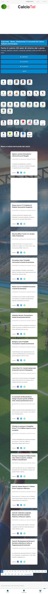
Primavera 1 (3, 94)
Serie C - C (30, 83)
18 (5, 574)
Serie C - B (23, 83)
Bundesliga (23, 123)
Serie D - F (36, 106)
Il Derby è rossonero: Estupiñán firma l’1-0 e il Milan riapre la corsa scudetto (24, 428)
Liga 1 (10, 123)
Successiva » (28, 574)
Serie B (10, 83)
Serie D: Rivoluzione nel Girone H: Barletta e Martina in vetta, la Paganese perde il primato (23, 543)
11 (29, 571)
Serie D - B (10, 106)
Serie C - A (17, 83)
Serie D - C (17, 106)
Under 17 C (43, 94)
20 (12, 574)
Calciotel (22, 585)
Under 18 (23, 94)
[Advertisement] (24, 21)
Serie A (3, 83)
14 (39, 571)
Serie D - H (3, 112)
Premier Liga (16, 135)
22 (18, 574)
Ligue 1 (16, 123)
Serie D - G (43, 106)
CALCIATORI (24, 61)
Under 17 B (36, 94)
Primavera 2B (16, 94)
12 (32, 571)
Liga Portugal (29, 123)
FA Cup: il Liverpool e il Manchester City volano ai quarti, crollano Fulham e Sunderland (24, 458)
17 (2, 574)
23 (22, 574)
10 (26, 571)
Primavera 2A (10, 94)
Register (45, 1)
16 (45, 571)
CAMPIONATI (24, 56)
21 (15, 574)
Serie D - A (3, 106)
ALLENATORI (24, 66)
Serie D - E (30, 106)
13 (35, 571)
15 (42, 571)
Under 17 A (30, 94)
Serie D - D (23, 106)
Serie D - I (10, 112)
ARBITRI (24, 71)
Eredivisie (36, 123)
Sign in (38, 1)
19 (8, 574)
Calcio (26, 6)
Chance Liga (10, 135)
